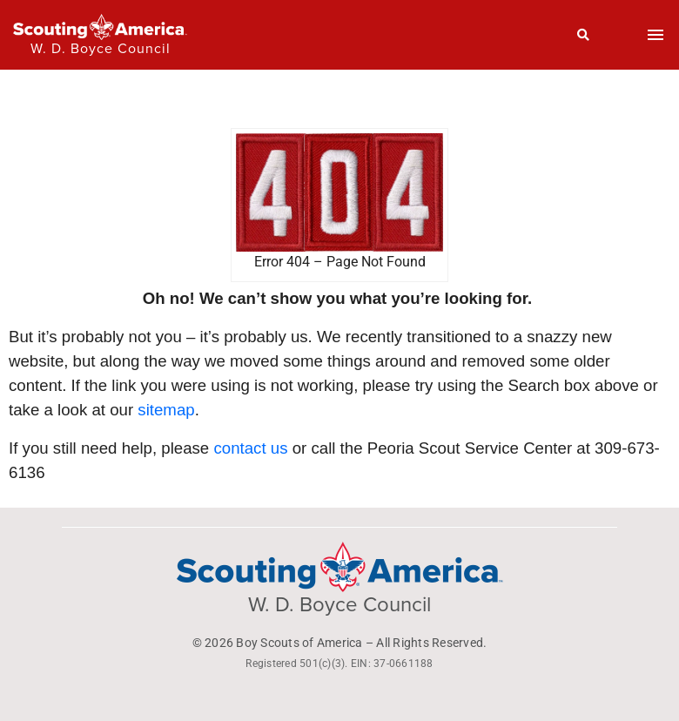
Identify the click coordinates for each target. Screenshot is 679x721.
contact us (250, 448)
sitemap (166, 410)
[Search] (584, 34)
